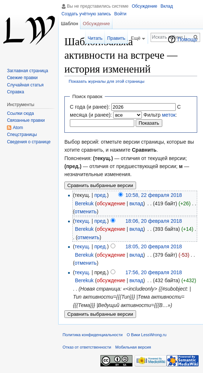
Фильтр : (160, 115)
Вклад (166, 6)
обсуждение (111, 203)
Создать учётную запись (86, 13)
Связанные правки (26, 120)
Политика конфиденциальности (93, 335)
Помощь (187, 39)
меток (168, 115)
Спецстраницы (22, 134)
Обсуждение (144, 6)
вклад (136, 203)
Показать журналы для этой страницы (106, 81)
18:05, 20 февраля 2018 (154, 246)
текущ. (82, 221)
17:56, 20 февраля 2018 (154, 272)
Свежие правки (22, 77)
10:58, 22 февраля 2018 (154, 195)
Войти (120, 13)
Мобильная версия (133, 347)
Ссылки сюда (20, 113)
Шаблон (69, 23)
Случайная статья (25, 85)
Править (116, 38)
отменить (86, 211)
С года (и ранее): (90, 107)
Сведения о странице (29, 141)
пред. (100, 195)
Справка (15, 91)
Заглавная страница (27, 70)
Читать (95, 38)
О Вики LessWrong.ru (146, 335)
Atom (18, 127)
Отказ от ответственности (87, 347)
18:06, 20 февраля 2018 (154, 221)
